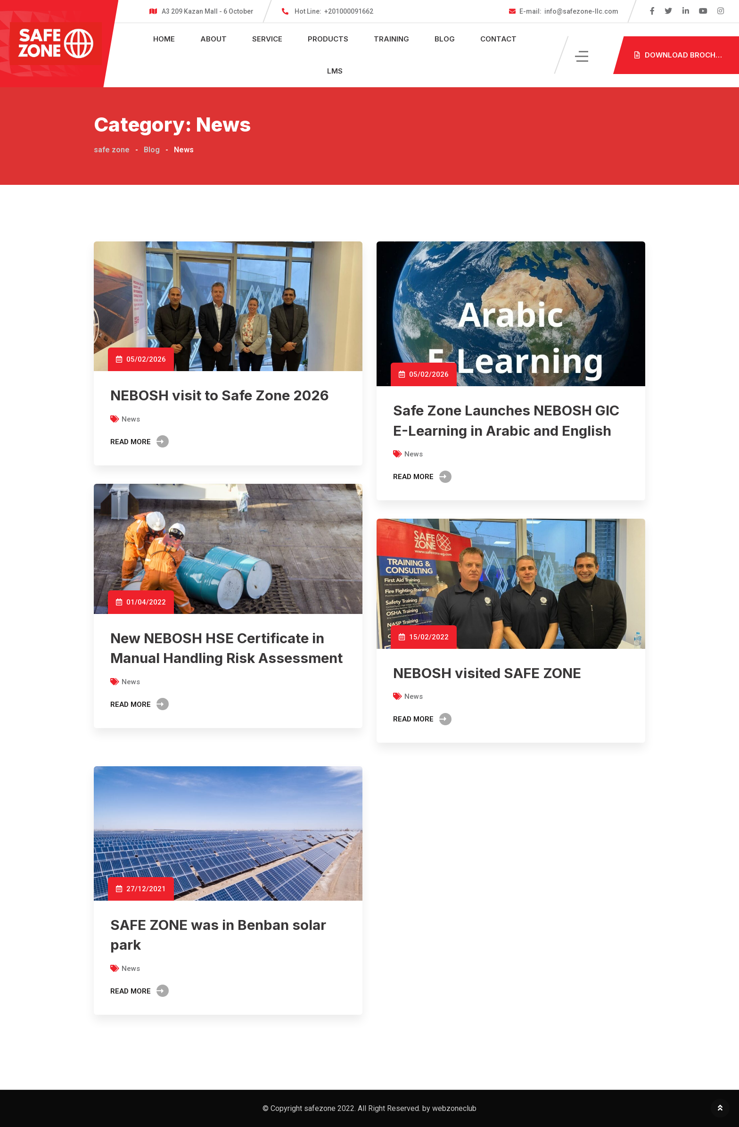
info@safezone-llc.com (568, 11)
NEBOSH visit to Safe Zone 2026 (221, 395)
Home (164, 38)
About (213, 38)
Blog (445, 38)
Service (267, 38)
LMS (335, 70)
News (131, 418)
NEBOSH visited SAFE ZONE (489, 672)
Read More (139, 441)
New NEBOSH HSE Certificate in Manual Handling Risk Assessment (219, 658)
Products (328, 38)
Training (391, 38)
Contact (498, 38)
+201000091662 (334, 11)
